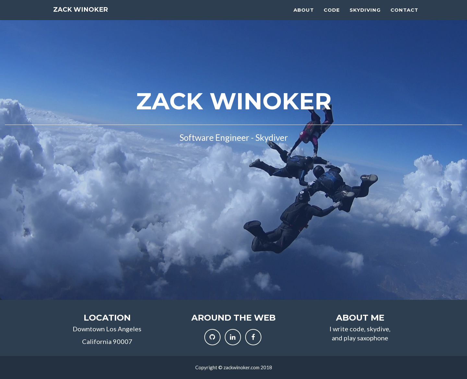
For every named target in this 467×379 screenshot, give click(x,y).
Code (332, 16)
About (303, 16)
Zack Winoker (89, 18)
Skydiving (365, 16)
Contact (404, 16)
